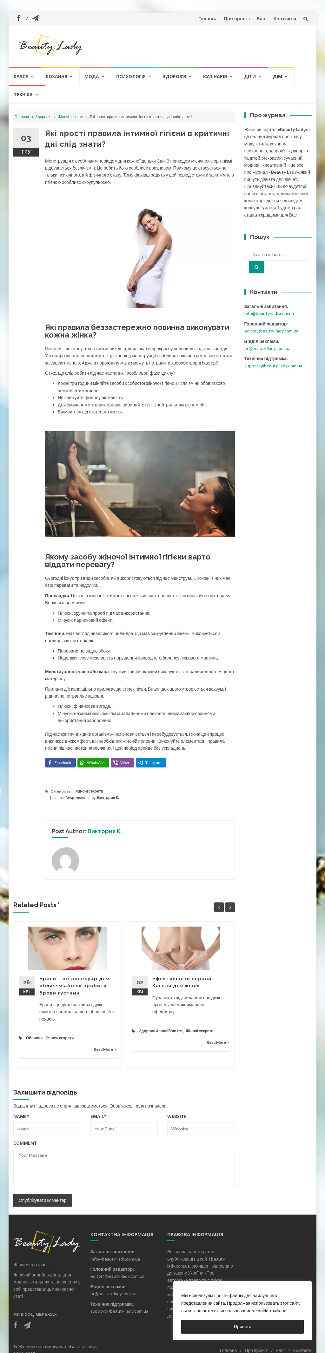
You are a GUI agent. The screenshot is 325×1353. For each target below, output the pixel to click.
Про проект (237, 19)
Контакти (285, 19)
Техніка (23, 94)
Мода (91, 76)
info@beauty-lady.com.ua (269, 313)
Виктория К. (108, 797)
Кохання (56, 76)
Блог (262, 19)
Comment (25, 1143)
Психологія (131, 76)
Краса (21, 76)
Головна (208, 19)
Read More (105, 1049)
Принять (242, 1326)
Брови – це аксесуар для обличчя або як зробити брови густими (74, 986)
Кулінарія (215, 76)
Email (98, 1116)
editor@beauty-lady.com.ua (271, 330)
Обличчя (34, 1037)
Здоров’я (174, 76)
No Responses (72, 797)
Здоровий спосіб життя (160, 1030)
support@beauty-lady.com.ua (273, 365)
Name (21, 1116)
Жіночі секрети (70, 116)
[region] (242, 1310)
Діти (250, 76)
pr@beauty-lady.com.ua (267, 348)
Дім (277, 76)
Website (177, 1116)
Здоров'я (43, 116)
